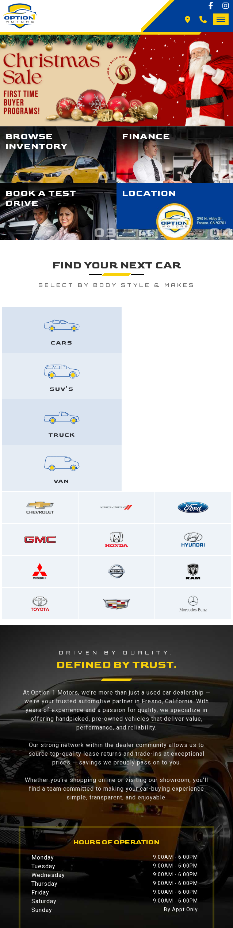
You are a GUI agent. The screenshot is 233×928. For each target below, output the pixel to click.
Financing (132, 873)
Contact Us (42, 882)
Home (31, 873)
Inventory (77, 873)
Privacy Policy (106, 882)
